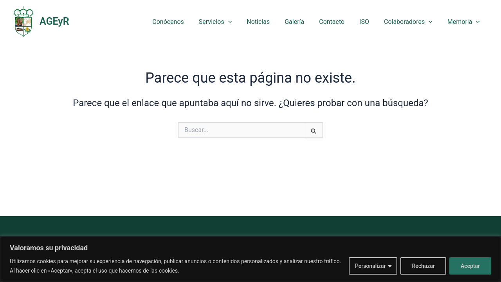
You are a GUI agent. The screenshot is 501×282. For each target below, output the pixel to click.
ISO (370, 21)
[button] (243, 22)
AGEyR (54, 21)
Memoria (465, 22)
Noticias (271, 21)
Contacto (340, 21)
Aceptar (470, 266)
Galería (305, 21)
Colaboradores (411, 22)
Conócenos (186, 21)
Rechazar (423, 266)
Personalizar (370, 266)
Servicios (230, 22)
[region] (250, 259)
